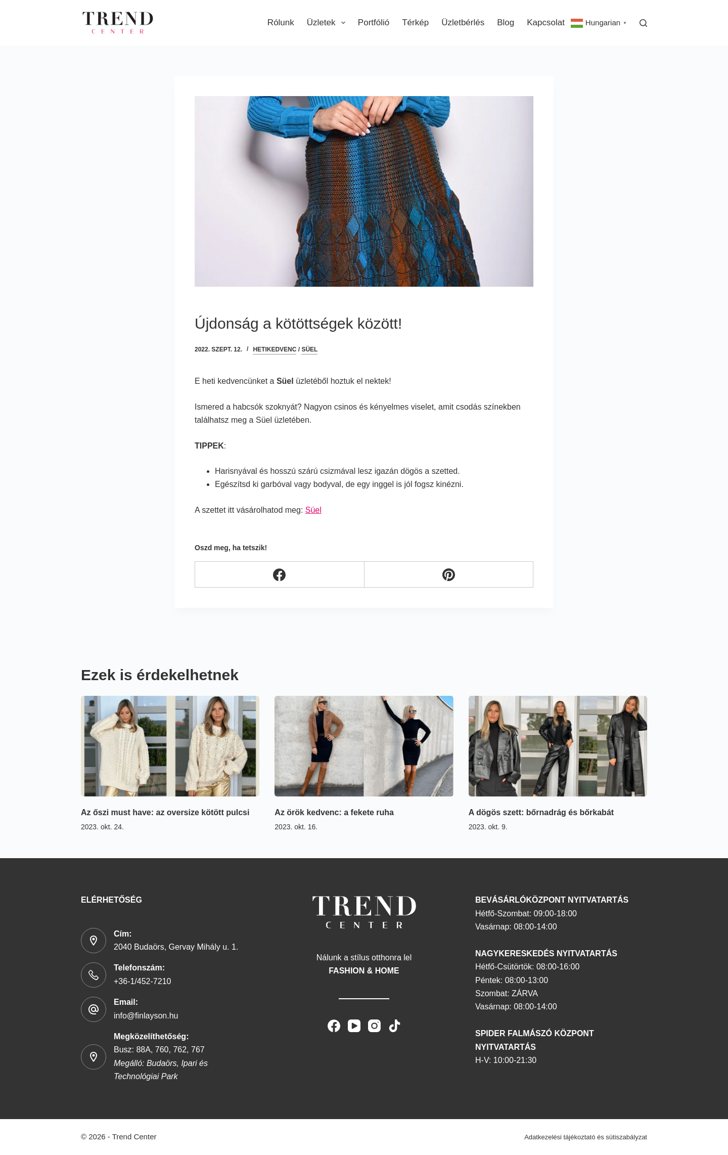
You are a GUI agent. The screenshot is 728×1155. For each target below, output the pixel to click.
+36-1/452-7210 (142, 981)
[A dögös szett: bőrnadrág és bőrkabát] (558, 746)
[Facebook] (280, 575)
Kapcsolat (546, 22)
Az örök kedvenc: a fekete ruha (334, 812)
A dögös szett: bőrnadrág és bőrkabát (541, 812)
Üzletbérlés (462, 22)
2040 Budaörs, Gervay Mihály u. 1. (176, 947)
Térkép (415, 22)
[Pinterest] (449, 575)
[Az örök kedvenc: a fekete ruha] (364, 746)
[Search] (643, 23)
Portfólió (373, 22)
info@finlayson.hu (146, 1015)
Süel (309, 349)
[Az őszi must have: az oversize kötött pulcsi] (170, 746)
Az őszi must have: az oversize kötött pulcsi (165, 812)
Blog (505, 22)
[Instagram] (374, 1025)
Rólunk (280, 22)
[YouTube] (354, 1025)
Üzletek (328, 23)
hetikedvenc (274, 349)
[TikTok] (394, 1025)
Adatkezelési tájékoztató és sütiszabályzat (585, 1137)
